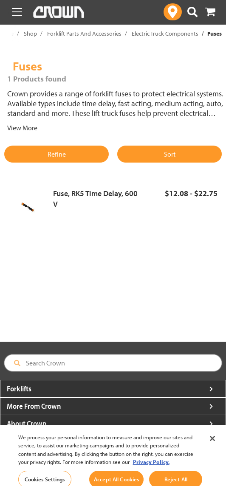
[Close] (212, 445)
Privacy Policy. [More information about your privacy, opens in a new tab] (151, 469)
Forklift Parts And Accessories (84, 33)
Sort (169, 154)
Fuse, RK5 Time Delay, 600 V (95, 198)
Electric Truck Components (165, 33)
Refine (57, 154)
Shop (30, 33)
